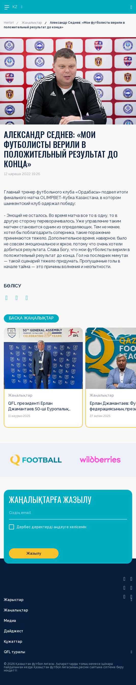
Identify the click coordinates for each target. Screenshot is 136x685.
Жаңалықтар (32, 22)
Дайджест (13, 631)
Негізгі (9, 22)
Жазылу (33, 553)
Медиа (10, 621)
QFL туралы (14, 652)
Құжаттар (13, 641)
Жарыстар (13, 600)
